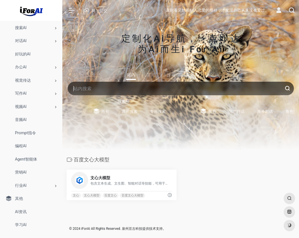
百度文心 (110, 195)
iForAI (85, 229)
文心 (76, 195)
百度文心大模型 (132, 195)
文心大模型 (91, 195)
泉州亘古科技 (132, 229)
